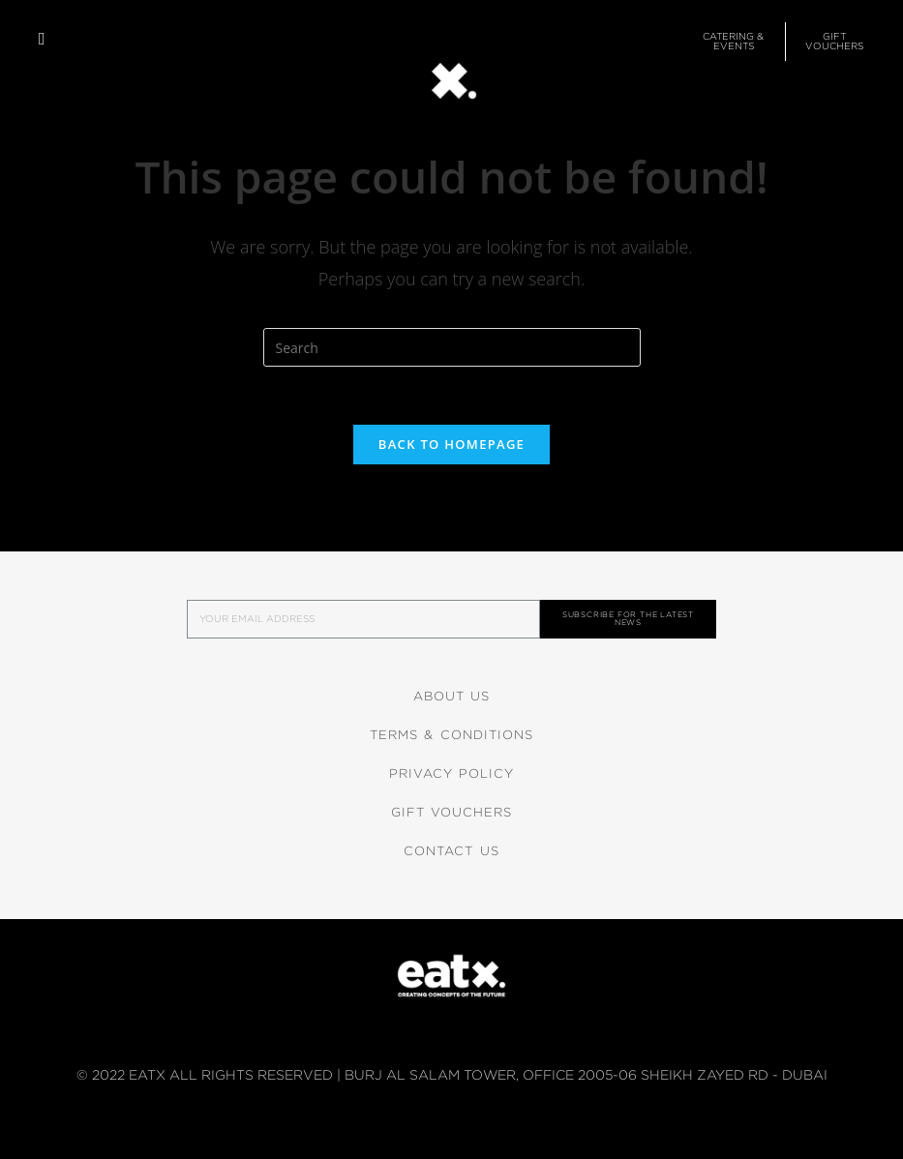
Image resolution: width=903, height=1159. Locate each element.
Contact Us (451, 851)
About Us (451, 696)
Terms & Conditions (451, 735)
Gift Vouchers (451, 812)
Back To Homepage (451, 444)
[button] (42, 39)
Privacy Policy (451, 773)
